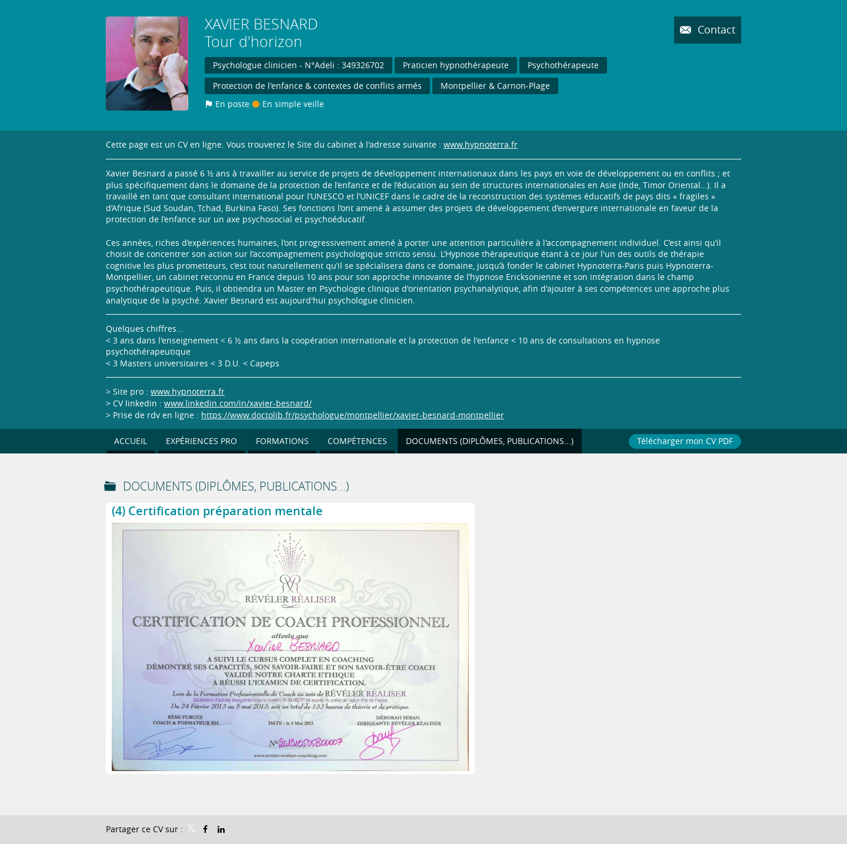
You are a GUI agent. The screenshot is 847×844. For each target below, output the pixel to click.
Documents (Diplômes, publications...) (236, 486)
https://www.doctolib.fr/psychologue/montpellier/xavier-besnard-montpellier (352, 415)
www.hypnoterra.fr (480, 144)
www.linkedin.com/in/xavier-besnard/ (238, 403)
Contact (715, 29)
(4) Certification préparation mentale (217, 511)
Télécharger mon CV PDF (685, 440)
